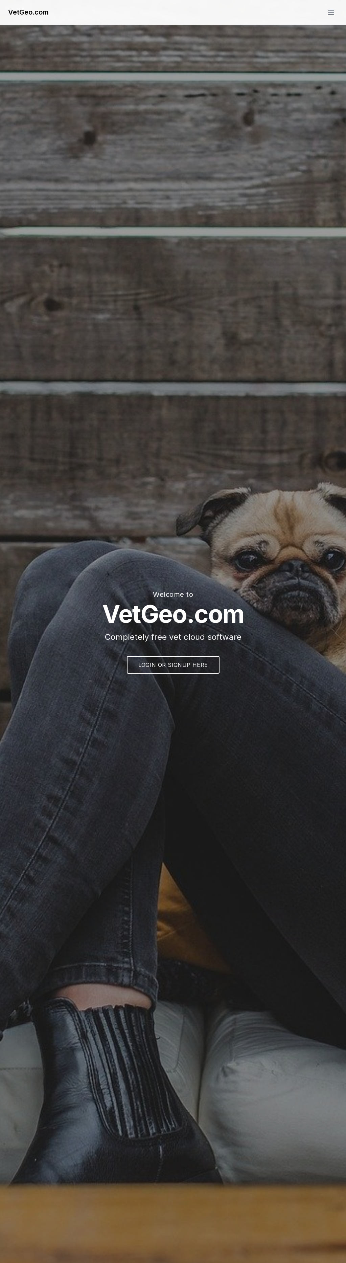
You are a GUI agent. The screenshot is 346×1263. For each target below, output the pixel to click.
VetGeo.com (28, 12)
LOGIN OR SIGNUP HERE (173, 664)
